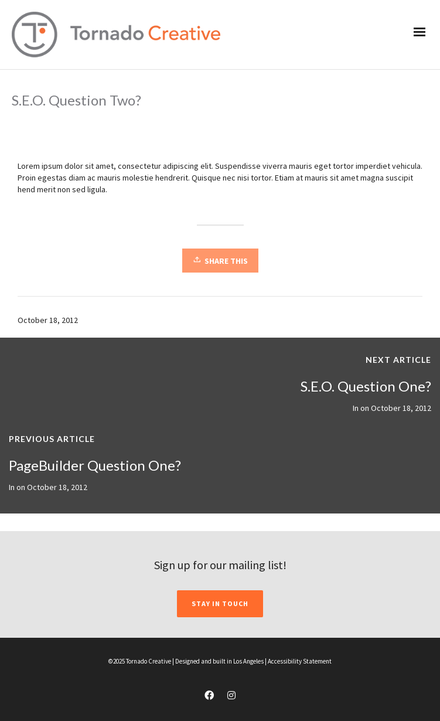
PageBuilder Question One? (95, 465)
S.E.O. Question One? (366, 385)
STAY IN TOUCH (220, 603)
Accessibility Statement (300, 661)
